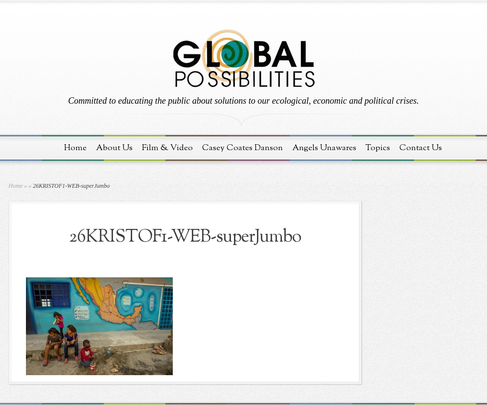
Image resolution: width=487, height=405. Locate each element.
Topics (378, 148)
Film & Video (167, 148)
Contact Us (420, 148)
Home (75, 148)
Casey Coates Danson (242, 148)
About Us (114, 148)
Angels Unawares (324, 148)
